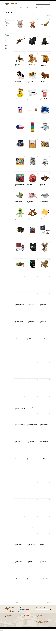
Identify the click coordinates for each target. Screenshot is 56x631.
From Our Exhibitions (22, 617)
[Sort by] (21, 15)
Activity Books (8, 21)
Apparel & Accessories (20, 8)
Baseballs (7, 22)
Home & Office (14, 8)
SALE (50, 7)
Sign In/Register (38, 0)
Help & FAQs (6, 618)
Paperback (7, 47)
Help (50, 0)
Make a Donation (38, 618)
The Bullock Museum (38, 616)
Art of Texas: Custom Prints (23, 616)
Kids (30, 7)
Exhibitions (46, 7)
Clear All (7, 48)
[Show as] (33, 15)
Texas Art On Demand (35, 8)
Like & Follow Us (23, 607)
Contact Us (6, 617)
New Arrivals (7, 34)
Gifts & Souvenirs (41, 8)
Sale (6, 36)
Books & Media (27, 8)
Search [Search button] (37, 3)
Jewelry (10, 7)
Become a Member (7, 0)
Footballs (7, 24)
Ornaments (6, 7)
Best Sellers (7, 35)
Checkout (47, 0)
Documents (7, 23)
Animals (7, 39)
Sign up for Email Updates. (40, 607)
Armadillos (7, 40)
